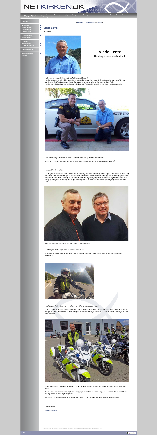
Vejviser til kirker (27, 49)
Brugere (24, 55)
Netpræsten (26, 25)
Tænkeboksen (26, 31)
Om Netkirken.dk (27, 53)
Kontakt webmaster (26, 432)
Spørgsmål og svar (28, 45)
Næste (99, 22)
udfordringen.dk (51, 410)
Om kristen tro (26, 43)
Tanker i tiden (26, 27)
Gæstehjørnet (26, 29)
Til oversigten (90, 22)
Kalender (25, 41)
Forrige (80, 22)
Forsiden (25, 21)
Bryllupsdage (26, 37)
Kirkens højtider (27, 35)
